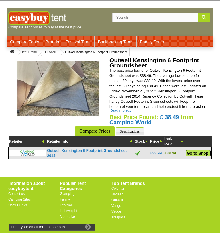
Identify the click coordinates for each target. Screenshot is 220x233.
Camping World (130, 122)
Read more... (120, 110)
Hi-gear (117, 194)
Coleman (118, 189)
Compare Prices (94, 131)
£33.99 (156, 153)
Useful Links (17, 205)
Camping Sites (19, 199)
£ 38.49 (169, 117)
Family (65, 199)
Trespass (118, 217)
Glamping (67, 194)
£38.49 (170, 153)
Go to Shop (197, 153)
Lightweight (68, 211)
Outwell (117, 200)
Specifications (130, 131)
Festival (66, 205)
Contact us (16, 194)
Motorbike (67, 217)
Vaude (116, 211)
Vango (116, 206)
